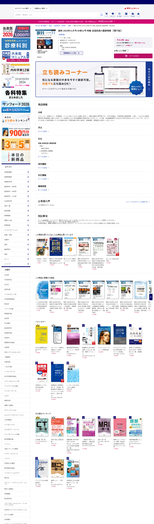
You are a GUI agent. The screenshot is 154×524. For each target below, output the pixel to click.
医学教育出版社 (9, 468)
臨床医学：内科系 (10, 186)
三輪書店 (7, 357)
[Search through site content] (56, 15)
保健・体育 (8, 235)
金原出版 (7, 289)
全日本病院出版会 (10, 376)
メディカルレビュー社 (11, 381)
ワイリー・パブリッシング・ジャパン (15, 483)
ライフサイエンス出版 (11, 434)
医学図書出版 (8, 439)
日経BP (6, 347)
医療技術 (7, 225)
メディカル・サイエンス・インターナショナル (15, 504)
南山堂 (6, 304)
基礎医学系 (8, 182)
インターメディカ (10, 391)
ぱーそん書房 (8, 514)
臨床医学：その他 (10, 196)
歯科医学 (7, 249)
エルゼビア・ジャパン (11, 429)
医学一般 (7, 206)
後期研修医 (8, 177)
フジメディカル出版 (11, 386)
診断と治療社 (8, 405)
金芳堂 (6, 318)
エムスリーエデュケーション (14, 415)
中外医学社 (8, 280)
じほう (6, 395)
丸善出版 (7, 362)
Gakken (7, 338)
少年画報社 (8, 420)
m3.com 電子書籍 (40, 25)
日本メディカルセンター (12, 352)
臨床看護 (7, 211)
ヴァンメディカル (10, 410)
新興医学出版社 (9, 342)
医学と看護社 (8, 489)
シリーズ (7, 264)
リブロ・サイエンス (11, 453)
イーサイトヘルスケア (11, 473)
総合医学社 (8, 328)
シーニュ (7, 444)
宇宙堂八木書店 (9, 463)
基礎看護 (7, 215)
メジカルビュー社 (10, 294)
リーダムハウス (9, 424)
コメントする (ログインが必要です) (137, 202)
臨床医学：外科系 (10, 191)
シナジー (7, 458)
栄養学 (6, 240)
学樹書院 (7, 494)
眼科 (69, 25)
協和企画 (7, 400)
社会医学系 (8, 201)
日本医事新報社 (9, 299)
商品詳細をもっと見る (70, 53)
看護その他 (8, 220)
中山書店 (7, 323)
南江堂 (6, 478)
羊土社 (6, 284)
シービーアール (9, 371)
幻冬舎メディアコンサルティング (15, 510)
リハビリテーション (11, 230)
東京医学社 (8, 498)
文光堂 (6, 275)
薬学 (5, 244)
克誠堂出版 (8, 333)
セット (6, 259)
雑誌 (5, 254)
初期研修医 (8, 172)
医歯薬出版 (8, 313)
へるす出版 (8, 367)
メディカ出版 (8, 309)
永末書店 (7, 519)
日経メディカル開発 (11, 449)
